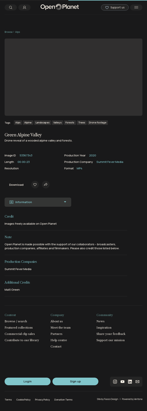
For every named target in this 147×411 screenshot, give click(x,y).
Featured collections (19, 327)
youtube (122, 382)
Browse (8, 32)
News (100, 321)
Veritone (138, 399)
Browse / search (16, 321)
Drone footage (97, 122)
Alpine (28, 122)
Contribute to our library (22, 340)
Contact (56, 346)
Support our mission (110, 340)
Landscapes (43, 122)
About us (57, 321)
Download (16, 185)
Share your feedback (111, 334)
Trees (81, 122)
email (137, 382)
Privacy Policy (42, 399)
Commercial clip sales (20, 334)
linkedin (130, 382)
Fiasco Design (111, 399)
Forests (69, 122)
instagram (115, 382)
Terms (8, 399)
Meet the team (61, 327)
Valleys (57, 122)
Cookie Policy (23, 399)
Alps (17, 32)
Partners (56, 334)
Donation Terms (63, 399)
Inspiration (103, 327)
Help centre (59, 340)
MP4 (79, 168)
